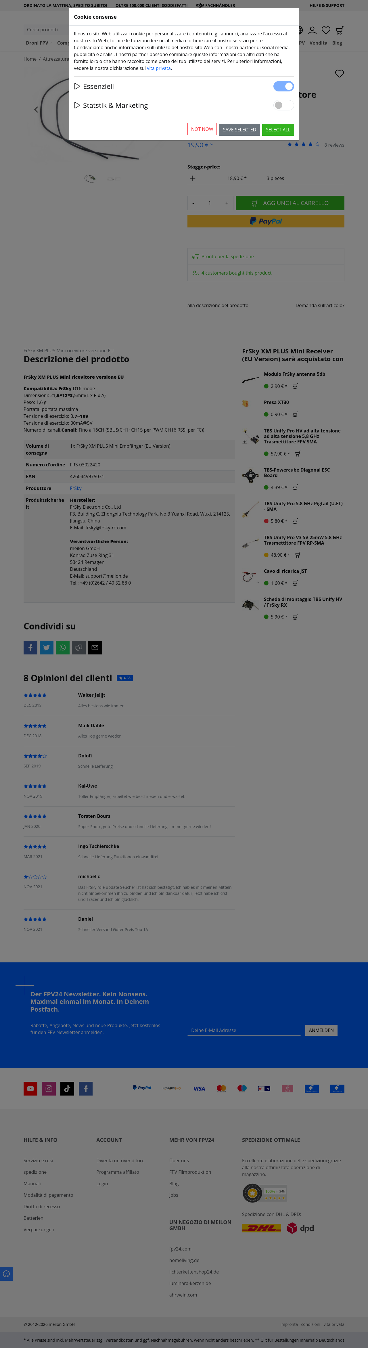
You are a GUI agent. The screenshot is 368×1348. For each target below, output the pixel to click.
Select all (278, 130)
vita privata (159, 68)
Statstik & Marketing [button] (111, 105)
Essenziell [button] (94, 86)
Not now (202, 129)
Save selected (239, 130)
